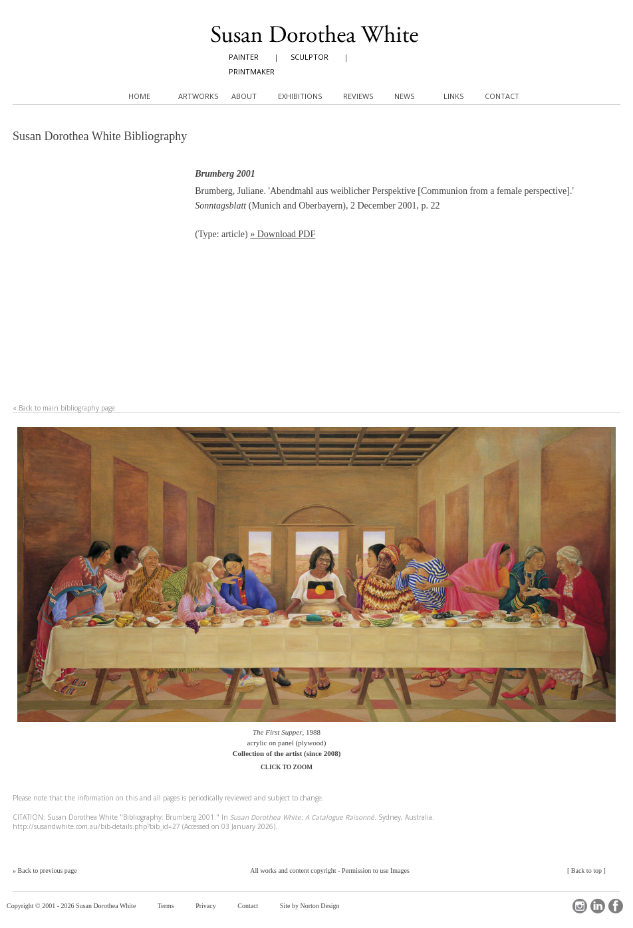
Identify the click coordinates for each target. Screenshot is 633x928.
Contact (247, 905)
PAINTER (244, 57)
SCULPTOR (309, 57)
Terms (166, 905)
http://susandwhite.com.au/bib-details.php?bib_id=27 (96, 826)
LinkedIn (597, 906)
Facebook (615, 906)
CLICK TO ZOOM (287, 767)
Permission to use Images (376, 870)
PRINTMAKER (252, 71)
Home (139, 96)
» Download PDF (282, 234)
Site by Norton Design (310, 905)
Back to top (586, 870)
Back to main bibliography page (67, 408)
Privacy (205, 905)
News (404, 96)
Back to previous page (47, 870)
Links (453, 96)
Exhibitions (300, 96)
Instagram (579, 906)
